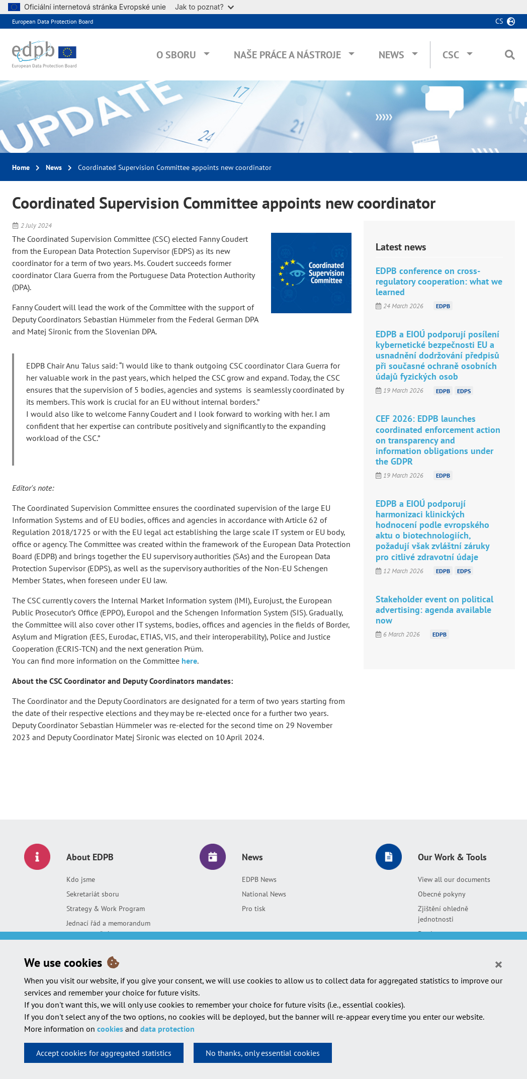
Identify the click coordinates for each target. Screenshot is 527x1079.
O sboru (176, 54)
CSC (451, 54)
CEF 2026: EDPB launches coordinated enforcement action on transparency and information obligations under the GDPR (438, 440)
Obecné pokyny (442, 893)
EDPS (464, 390)
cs (499, 21)
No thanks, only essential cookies (263, 1053)
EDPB (443, 306)
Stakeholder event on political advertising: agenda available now (434, 609)
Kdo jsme (80, 879)
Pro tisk (254, 908)
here (189, 661)
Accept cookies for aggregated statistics (103, 1053)
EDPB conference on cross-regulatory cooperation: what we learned (439, 281)
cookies (110, 1029)
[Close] (498, 964)
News (391, 54)
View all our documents (454, 879)
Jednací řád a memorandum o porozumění (108, 928)
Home (21, 167)
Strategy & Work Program (105, 908)
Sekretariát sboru (92, 893)
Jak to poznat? (204, 7)
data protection (167, 1029)
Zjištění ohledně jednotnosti (443, 914)
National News (264, 893)
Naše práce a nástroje (287, 54)
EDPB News (259, 879)
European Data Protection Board (52, 21)
